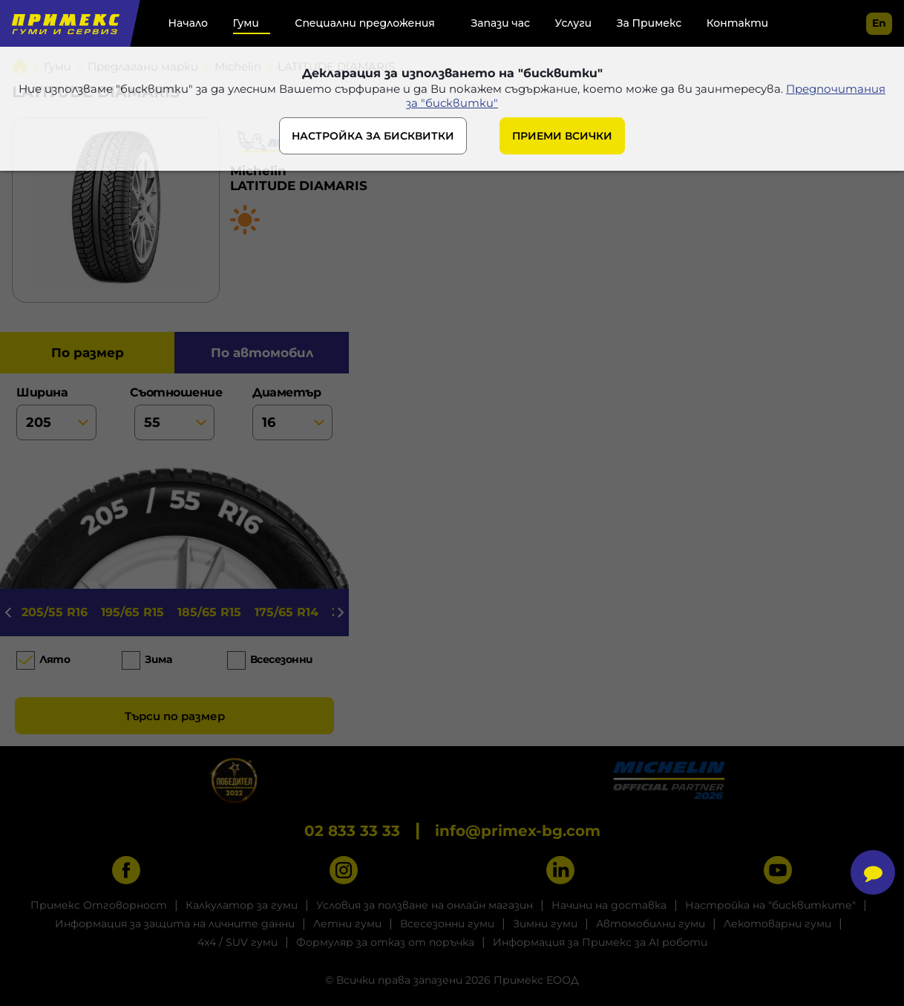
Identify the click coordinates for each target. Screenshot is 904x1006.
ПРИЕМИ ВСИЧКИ (562, 136)
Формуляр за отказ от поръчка (385, 942)
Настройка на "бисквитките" (770, 905)
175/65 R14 (286, 612)
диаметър (292, 412)
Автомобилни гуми (650, 923)
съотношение (174, 412)
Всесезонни (281, 659)
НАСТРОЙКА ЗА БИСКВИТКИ (373, 136)
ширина (56, 412)
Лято (54, 659)
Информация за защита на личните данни (175, 923)
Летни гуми (347, 923)
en (879, 23)
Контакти (737, 23)
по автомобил (262, 352)
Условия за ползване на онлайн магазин (424, 905)
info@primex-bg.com (517, 831)
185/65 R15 (209, 612)
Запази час (500, 23)
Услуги (573, 23)
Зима (158, 659)
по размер (87, 352)
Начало (188, 23)
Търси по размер (175, 716)
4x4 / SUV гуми (237, 942)
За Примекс (649, 23)
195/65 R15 (132, 612)
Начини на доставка (608, 905)
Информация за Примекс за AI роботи (600, 942)
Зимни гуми (545, 923)
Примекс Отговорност (98, 905)
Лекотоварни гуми (777, 923)
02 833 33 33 (352, 831)
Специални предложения (365, 23)
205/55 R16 (55, 612)
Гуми (246, 23)
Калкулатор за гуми (242, 905)
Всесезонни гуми (447, 923)
